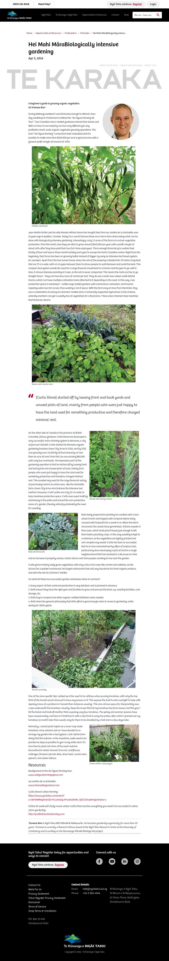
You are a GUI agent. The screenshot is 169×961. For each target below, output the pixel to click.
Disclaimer (34, 902)
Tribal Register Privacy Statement (47, 898)
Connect (115, 15)
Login (153, 4)
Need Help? (44, 4)
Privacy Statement (38, 893)
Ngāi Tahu (46, 15)
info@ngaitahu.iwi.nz (95, 889)
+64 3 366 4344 (91, 893)
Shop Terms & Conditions (42, 911)
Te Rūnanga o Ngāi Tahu (66, 15)
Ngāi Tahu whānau (126, 4)
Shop (126, 15)
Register (137, 4)
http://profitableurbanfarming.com (46, 814)
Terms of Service (37, 906)
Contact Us (34, 885)
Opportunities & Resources (94, 15)
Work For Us (34, 889)
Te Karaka (84, 33)
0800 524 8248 (21, 4)
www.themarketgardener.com (43, 785)
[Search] (147, 15)
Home (29, 33)
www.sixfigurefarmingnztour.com (45, 775)
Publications (71, 33)
